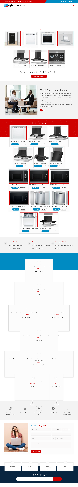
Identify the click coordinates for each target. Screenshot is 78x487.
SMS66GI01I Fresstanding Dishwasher (40, 206)
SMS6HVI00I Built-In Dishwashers (60, 206)
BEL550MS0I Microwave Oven (16, 184)
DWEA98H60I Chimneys (40, 163)
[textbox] (65, 430)
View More (22, 144)
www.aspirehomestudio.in (65, 468)
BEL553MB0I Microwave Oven (58, 184)
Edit (69, 430)
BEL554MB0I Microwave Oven (17, 206)
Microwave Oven (44, 47)
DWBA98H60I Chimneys (20, 65)
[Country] (41, 439)
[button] (10, 1)
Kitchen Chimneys (63, 47)
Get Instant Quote (39, 76)
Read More (39, 269)
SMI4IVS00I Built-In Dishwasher (18, 141)
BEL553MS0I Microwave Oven (37, 184)
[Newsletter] (34, 480)
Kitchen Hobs (8, 47)
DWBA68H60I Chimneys (34, 141)
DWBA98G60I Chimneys (37, 65)
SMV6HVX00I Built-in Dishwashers (29, 228)
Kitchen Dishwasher (28, 47)
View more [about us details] (45, 110)
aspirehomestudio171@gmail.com (25, 1)
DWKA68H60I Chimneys (56, 163)
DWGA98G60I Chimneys (45, 228)
